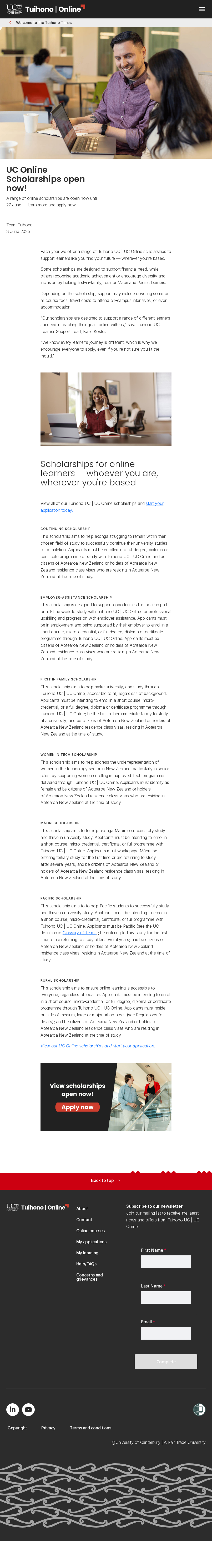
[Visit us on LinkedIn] (12, 1409)
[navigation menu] (202, 10)
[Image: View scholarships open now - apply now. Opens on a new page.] (106, 1097)
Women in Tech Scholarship (69, 755)
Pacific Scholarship (61, 898)
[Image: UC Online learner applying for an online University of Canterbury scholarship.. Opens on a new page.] (106, 409)
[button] (39, 22)
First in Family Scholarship (69, 679)
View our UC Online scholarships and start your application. (98, 1045)
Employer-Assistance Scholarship (76, 597)
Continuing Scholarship (66, 529)
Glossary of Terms (80, 932)
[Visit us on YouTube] (28, 1409)
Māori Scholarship (60, 823)
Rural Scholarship (60, 980)
